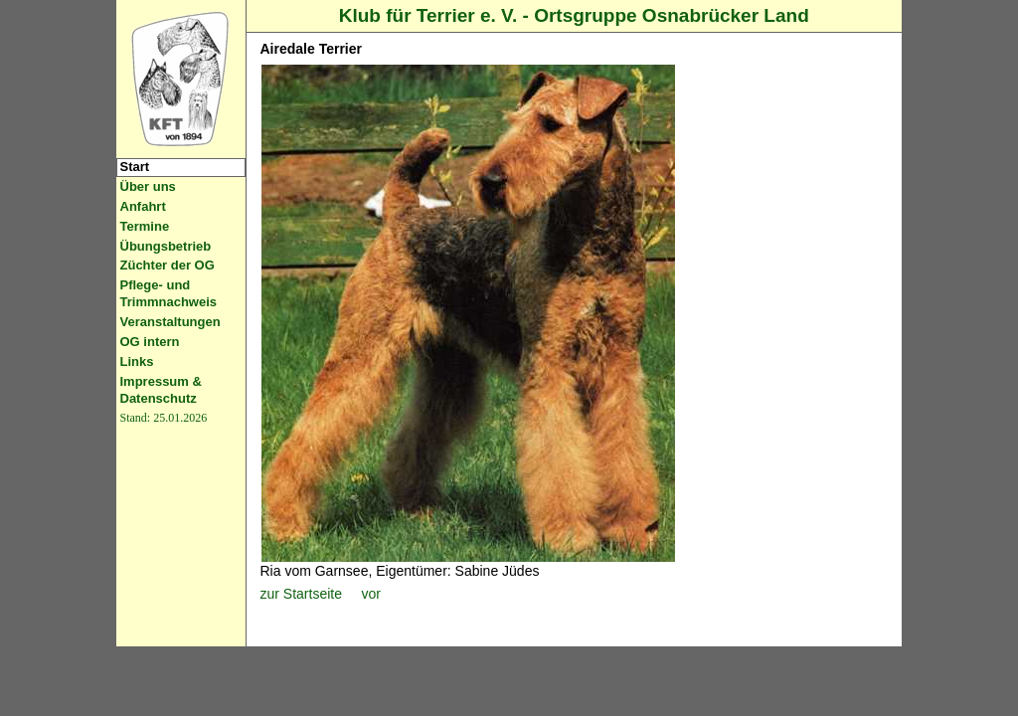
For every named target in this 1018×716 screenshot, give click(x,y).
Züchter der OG (167, 265)
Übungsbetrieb (166, 246)
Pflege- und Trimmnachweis (169, 293)
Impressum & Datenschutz (161, 390)
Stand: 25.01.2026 (164, 418)
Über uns (148, 186)
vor (370, 594)
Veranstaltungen (170, 321)
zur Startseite (301, 594)
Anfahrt (143, 206)
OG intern (150, 341)
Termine (145, 226)
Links (137, 361)
